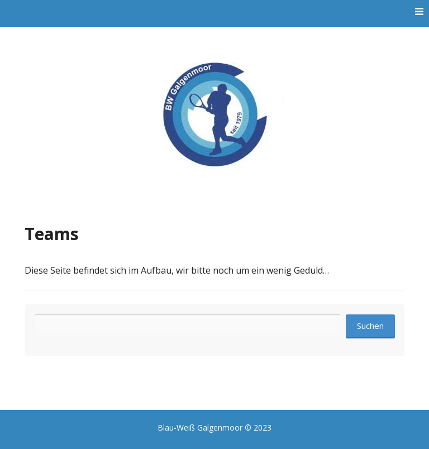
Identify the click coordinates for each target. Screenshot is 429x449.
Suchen (370, 325)
